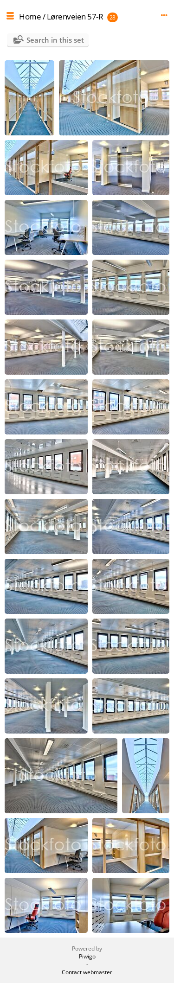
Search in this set (55, 40)
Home (30, 16)
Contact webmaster (87, 972)
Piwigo (87, 956)
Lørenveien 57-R (75, 16)
